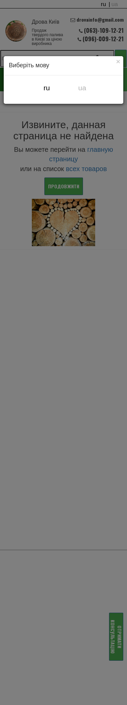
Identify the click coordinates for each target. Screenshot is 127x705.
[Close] (118, 61)
